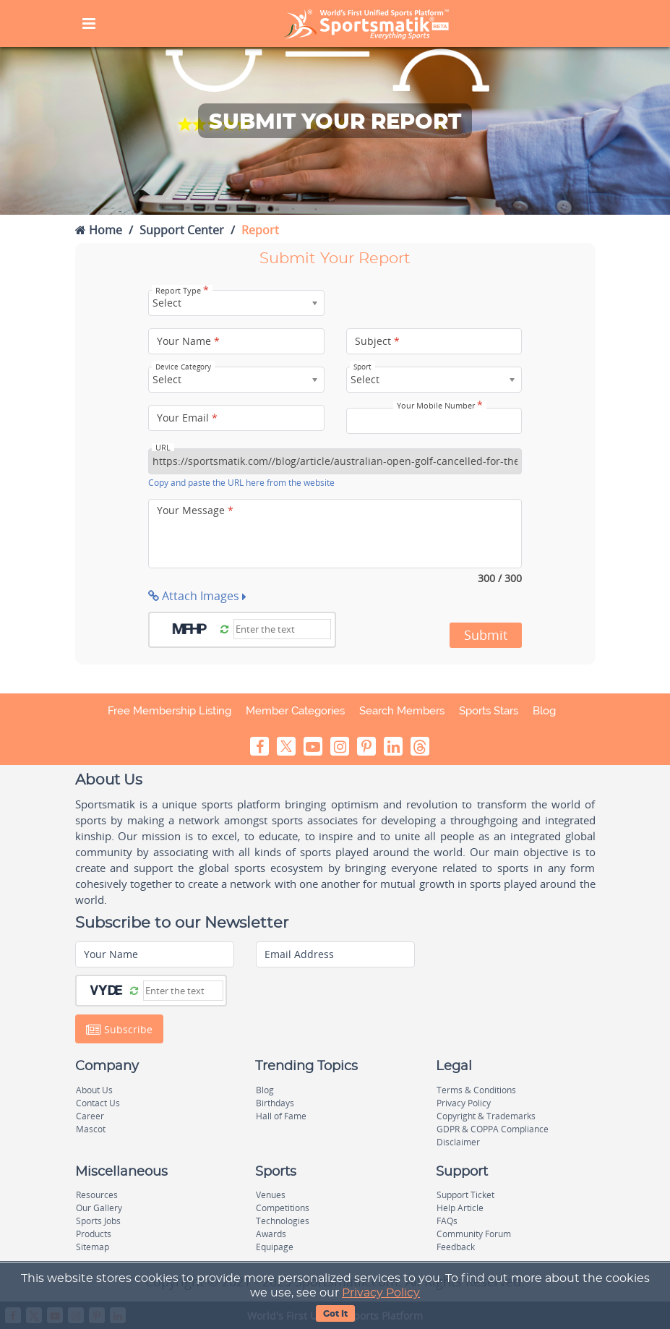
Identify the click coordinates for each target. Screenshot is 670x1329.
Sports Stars (488, 710)
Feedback (456, 1247)
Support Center (181, 230)
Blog (544, 710)
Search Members (401, 710)
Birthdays (275, 1103)
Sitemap (92, 1247)
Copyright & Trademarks (486, 1116)
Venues (270, 1195)
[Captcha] (282, 629)
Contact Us (98, 1103)
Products (93, 1234)
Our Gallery (99, 1208)
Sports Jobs (98, 1221)
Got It (335, 1313)
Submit (485, 635)
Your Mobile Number (440, 405)
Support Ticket (465, 1195)
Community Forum (474, 1234)
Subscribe (119, 1029)
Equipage (274, 1247)
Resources (97, 1195)
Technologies (282, 1221)
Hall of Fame (281, 1116)
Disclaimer (458, 1142)
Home (98, 230)
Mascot (91, 1129)
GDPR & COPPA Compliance (493, 1129)
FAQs (447, 1221)
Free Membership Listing (169, 710)
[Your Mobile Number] (434, 421)
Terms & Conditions (476, 1090)
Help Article (460, 1208)
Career (90, 1116)
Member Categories (295, 710)
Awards (271, 1234)
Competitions (282, 1208)
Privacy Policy (381, 1293)
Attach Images (197, 596)
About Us (94, 1090)
